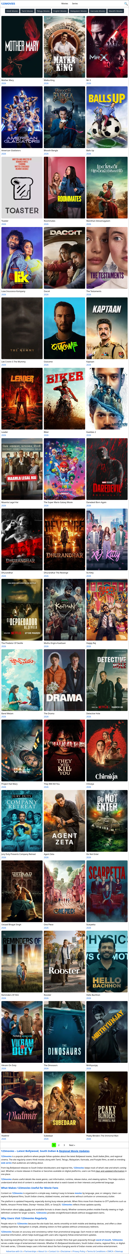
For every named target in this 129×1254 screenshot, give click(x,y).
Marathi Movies (115, 11)
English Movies (60, 11)
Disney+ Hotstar (36, 1204)
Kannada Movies (97, 11)
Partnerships (30, 1251)
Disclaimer (66, 1251)
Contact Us (54, 1251)
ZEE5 (47, 1204)
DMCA (110, 1251)
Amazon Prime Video (18, 1204)
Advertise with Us (14, 1251)
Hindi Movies (12, 11)
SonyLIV (56, 1204)
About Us (42, 1251)
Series (75, 3)
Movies (64, 3)
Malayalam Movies (78, 11)
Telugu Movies (43, 11)
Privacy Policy (79, 1251)
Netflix (4, 1204)
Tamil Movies (27, 11)
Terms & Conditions (96, 1251)
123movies (8, 3)
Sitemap (119, 1251)
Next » (72, 1145)
